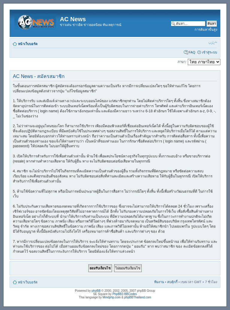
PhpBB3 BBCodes (124, 294)
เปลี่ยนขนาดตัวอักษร (212, 42)
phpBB (96, 290)
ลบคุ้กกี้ (172, 282)
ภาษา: (182, 62)
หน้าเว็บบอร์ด (27, 44)
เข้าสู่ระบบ (209, 52)
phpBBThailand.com (137, 297)
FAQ (192, 52)
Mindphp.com (112, 297)
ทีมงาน (159, 282)
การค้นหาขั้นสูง (206, 29)
